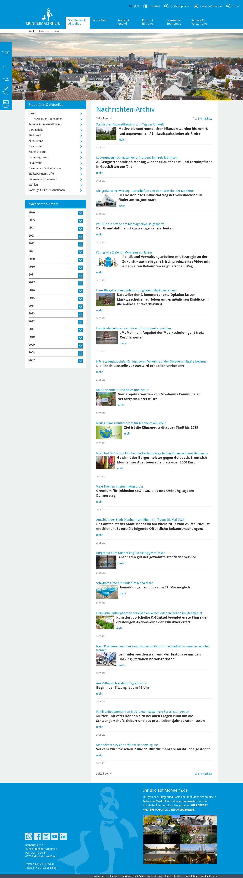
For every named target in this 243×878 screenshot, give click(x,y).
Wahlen (33, 184)
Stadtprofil (35, 135)
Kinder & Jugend (123, 21)
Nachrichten (99, 876)
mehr (121, 139)
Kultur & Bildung (148, 21)
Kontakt (114, 876)
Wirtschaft (100, 20)
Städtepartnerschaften (42, 173)
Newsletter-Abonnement (48, 118)
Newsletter (191, 876)
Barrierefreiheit (173, 876)
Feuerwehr (35, 162)
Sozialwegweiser (38, 157)
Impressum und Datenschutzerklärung (141, 876)
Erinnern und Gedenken (43, 179)
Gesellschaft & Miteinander (45, 168)
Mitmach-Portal (38, 151)
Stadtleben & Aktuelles (77, 21)
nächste (207, 118)
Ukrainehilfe (36, 129)
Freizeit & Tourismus (174, 21)
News (56, 31)
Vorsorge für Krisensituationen (47, 190)
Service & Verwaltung (199, 21)
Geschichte (35, 146)
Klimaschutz (36, 140)
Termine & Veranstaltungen (45, 124)
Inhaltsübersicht (209, 876)
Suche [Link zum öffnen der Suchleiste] (236, 6)
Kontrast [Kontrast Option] (155, 6)
